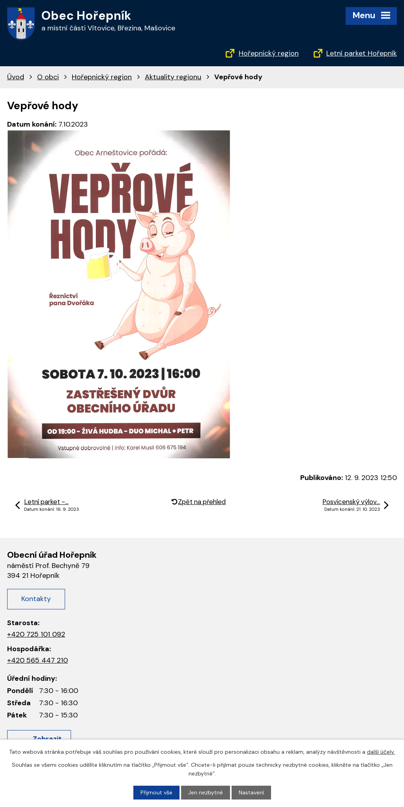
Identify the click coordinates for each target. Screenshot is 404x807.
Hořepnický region (269, 53)
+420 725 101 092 (36, 634)
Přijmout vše (156, 792)
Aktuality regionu (173, 77)
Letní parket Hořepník (361, 53)
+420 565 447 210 (37, 660)
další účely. (381, 751)
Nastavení (251, 792)
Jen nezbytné (205, 792)
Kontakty (36, 598)
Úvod (15, 77)
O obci (48, 77)
